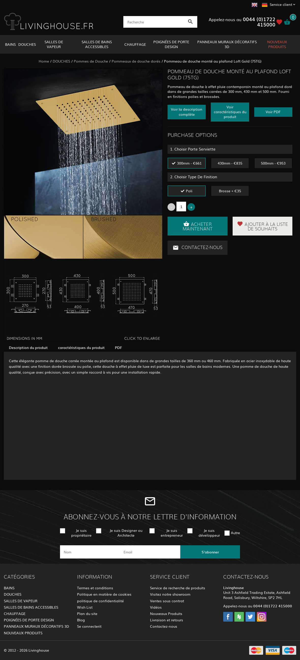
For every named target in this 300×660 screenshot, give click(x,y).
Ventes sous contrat (167, 600)
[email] (149, 552)
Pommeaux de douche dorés (136, 61)
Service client (281, 4)
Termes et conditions (95, 587)
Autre (235, 532)
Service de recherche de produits (177, 587)
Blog (81, 619)
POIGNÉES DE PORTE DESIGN (171, 44)
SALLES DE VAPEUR (53, 44)
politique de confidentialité (100, 600)
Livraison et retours (166, 619)
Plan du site (87, 613)
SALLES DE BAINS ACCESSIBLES (97, 44)
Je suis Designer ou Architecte (126, 533)
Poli (189, 190)
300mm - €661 (189, 163)
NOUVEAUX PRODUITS (277, 44)
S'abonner (210, 552)
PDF (118, 347)
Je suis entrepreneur (172, 533)
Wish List (85, 607)
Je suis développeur (209, 533)
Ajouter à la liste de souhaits (262, 226)
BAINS (10, 44)
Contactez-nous (197, 248)
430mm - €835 (230, 163)
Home (44, 61)
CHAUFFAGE (135, 44)
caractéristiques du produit (81, 347)
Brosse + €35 (230, 190)
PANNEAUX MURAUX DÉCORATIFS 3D (227, 44)
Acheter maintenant (198, 226)
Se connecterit (89, 626)
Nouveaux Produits (166, 613)
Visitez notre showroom (170, 594)
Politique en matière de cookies (104, 594)
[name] (90, 552)
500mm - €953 (273, 163)
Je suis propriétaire (81, 533)
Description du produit (28, 347)
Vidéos (156, 607)
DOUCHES (27, 44)
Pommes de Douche (91, 61)
